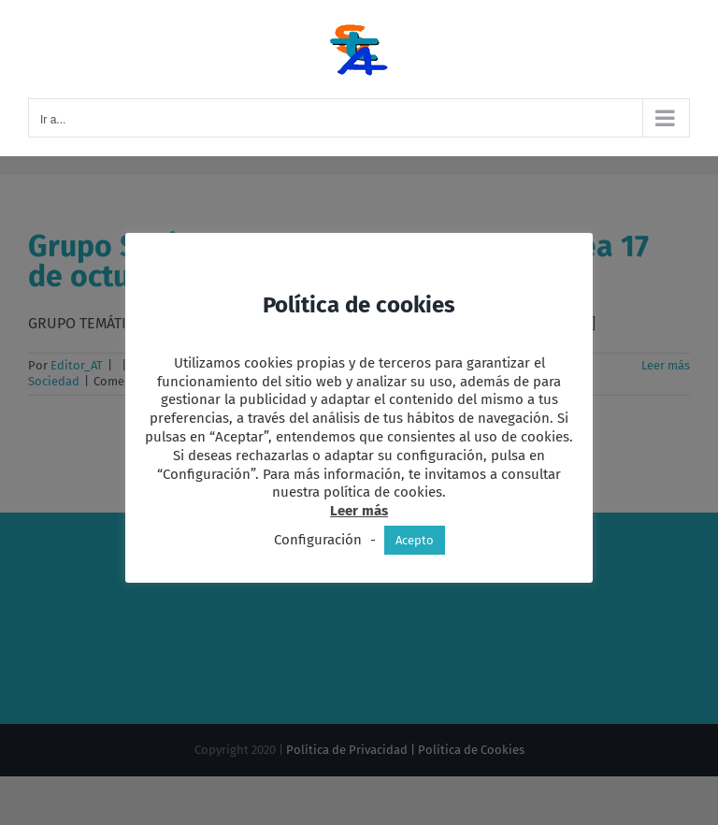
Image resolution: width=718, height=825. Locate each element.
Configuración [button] (318, 539)
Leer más (359, 510)
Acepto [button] (414, 540)
